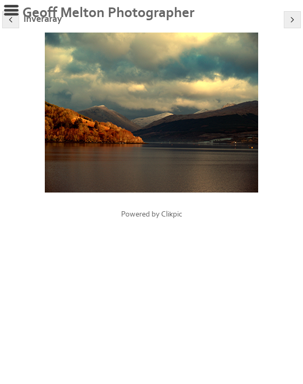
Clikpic (171, 214)
